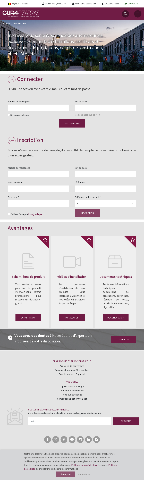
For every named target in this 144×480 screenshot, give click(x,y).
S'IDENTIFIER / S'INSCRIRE (55, 3)
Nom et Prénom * (16, 182)
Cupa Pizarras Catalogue (72, 386)
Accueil (6, 23)
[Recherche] (125, 14)
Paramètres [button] (84, 474)
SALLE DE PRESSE (112, 3)
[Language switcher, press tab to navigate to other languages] (20, 3)
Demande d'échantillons (72, 390)
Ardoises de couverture (72, 365)
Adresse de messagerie (19, 101)
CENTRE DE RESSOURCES (85, 3)
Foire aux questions (72, 394)
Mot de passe (81, 101)
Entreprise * (13, 197)
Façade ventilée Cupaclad (72, 374)
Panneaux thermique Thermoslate (72, 370)
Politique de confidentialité (85, 465)
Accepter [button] (66, 474)
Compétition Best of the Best (72, 398)
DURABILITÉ (133, 3)
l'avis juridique (35, 214)
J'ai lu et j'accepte (26, 214)
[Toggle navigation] (137, 14)
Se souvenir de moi (19, 115)
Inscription (87, 213)
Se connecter (72, 123)
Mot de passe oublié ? (86, 114)
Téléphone (80, 182)
